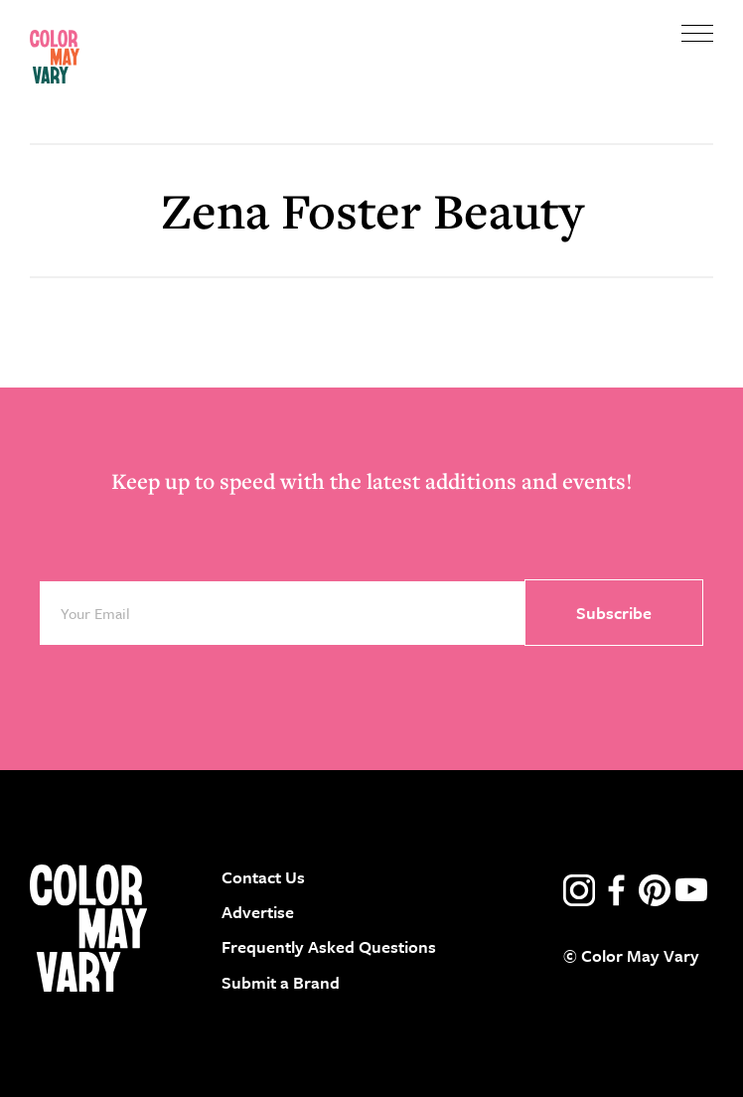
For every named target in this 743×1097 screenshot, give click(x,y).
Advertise (258, 911)
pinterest (654, 890)
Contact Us (263, 876)
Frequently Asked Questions (329, 946)
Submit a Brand (281, 982)
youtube (691, 890)
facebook (617, 890)
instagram (579, 890)
